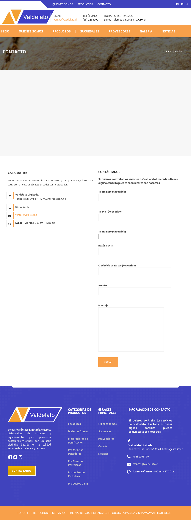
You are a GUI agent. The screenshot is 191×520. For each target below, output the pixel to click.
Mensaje (131, 328)
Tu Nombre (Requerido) (134, 194)
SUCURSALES (89, 31)
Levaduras (74, 423)
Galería (102, 446)
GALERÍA (146, 31)
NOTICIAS (168, 31)
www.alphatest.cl (157, 512)
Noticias (103, 453)
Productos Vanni (78, 483)
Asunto (134, 288)
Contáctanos (22, 471)
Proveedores (106, 438)
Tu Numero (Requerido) (133, 234)
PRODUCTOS (85, 4)
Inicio (169, 51)
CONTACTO (104, 4)
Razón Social (134, 248)
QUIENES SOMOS (62, 4)
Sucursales (104, 431)
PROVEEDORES (119, 31)
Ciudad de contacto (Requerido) (134, 268)
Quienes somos (107, 423)
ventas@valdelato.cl (65, 19)
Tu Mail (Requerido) (134, 214)
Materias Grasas (78, 431)
